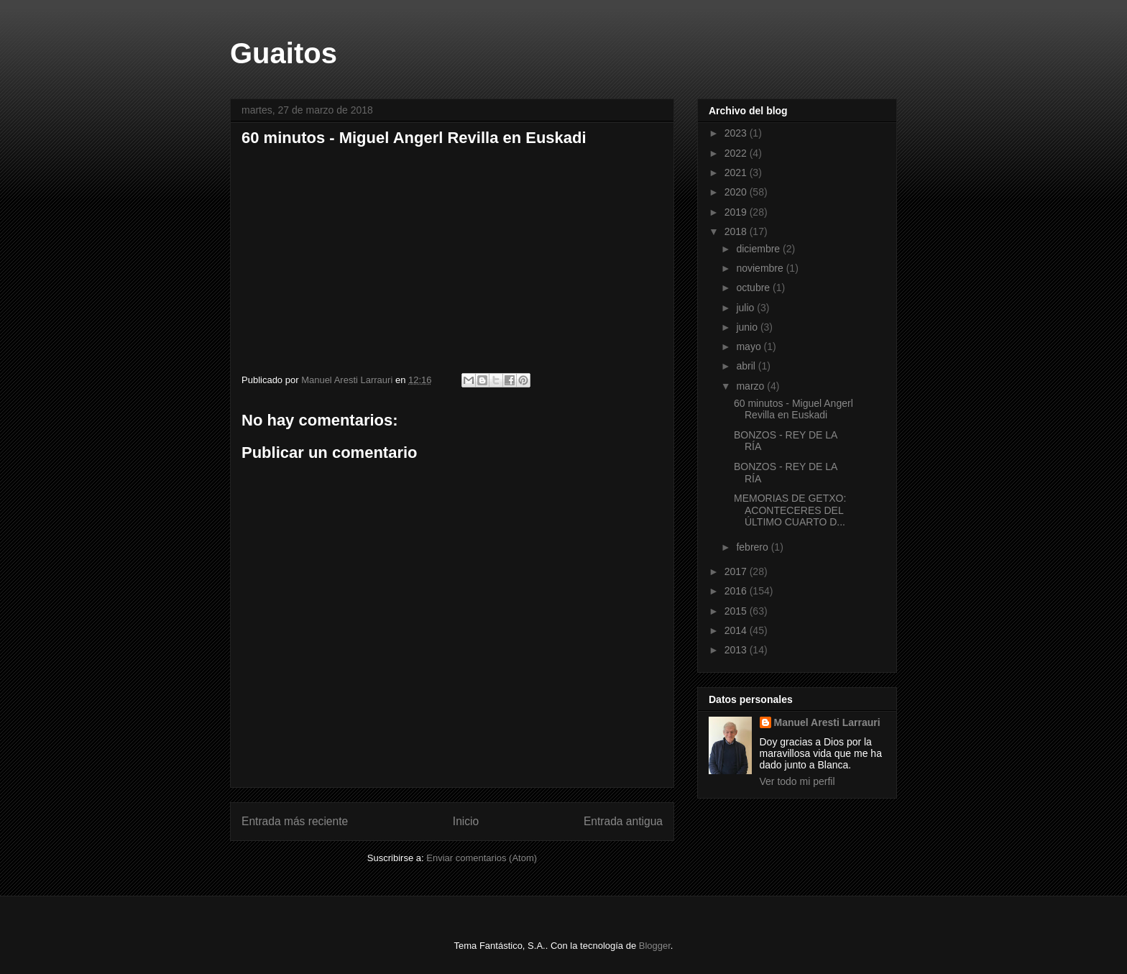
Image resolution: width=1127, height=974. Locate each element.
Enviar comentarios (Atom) (481, 858)
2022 (737, 153)
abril (747, 366)
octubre (754, 287)
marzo (751, 386)
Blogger (655, 945)
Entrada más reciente (295, 821)
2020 (737, 192)
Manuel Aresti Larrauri (827, 722)
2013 (737, 650)
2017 (737, 571)
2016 (737, 591)
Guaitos (283, 53)
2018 (737, 231)
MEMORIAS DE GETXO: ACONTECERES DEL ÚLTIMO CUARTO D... (790, 510)
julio (746, 307)
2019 (737, 212)
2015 (737, 611)
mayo (749, 346)
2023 (737, 133)
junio (748, 327)
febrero (753, 547)
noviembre (761, 268)
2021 (737, 172)
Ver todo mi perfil (797, 781)
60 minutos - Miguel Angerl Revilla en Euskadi (793, 409)
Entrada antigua (623, 821)
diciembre (759, 248)
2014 (737, 630)
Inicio (466, 821)
